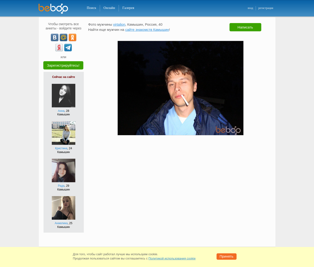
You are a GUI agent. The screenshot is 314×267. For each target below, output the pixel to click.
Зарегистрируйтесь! (63, 65)
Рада (61, 185)
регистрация (265, 8)
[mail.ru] (63, 37)
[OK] (72, 37)
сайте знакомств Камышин (147, 30)
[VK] (54, 37)
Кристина (61, 148)
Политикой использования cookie (172, 258)
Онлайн (109, 8)
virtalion (119, 24)
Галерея (128, 8)
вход (250, 8)
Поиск (91, 8)
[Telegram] (68, 47)
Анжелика (61, 223)
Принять (226, 256)
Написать (245, 27)
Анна (61, 111)
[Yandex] (59, 47)
